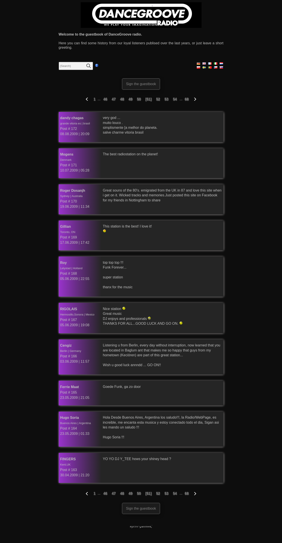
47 (114, 99)
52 (158, 99)
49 (131, 99)
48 (122, 99)
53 (166, 99)
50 (139, 99)
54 (175, 99)
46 (105, 99)
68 (187, 99)
